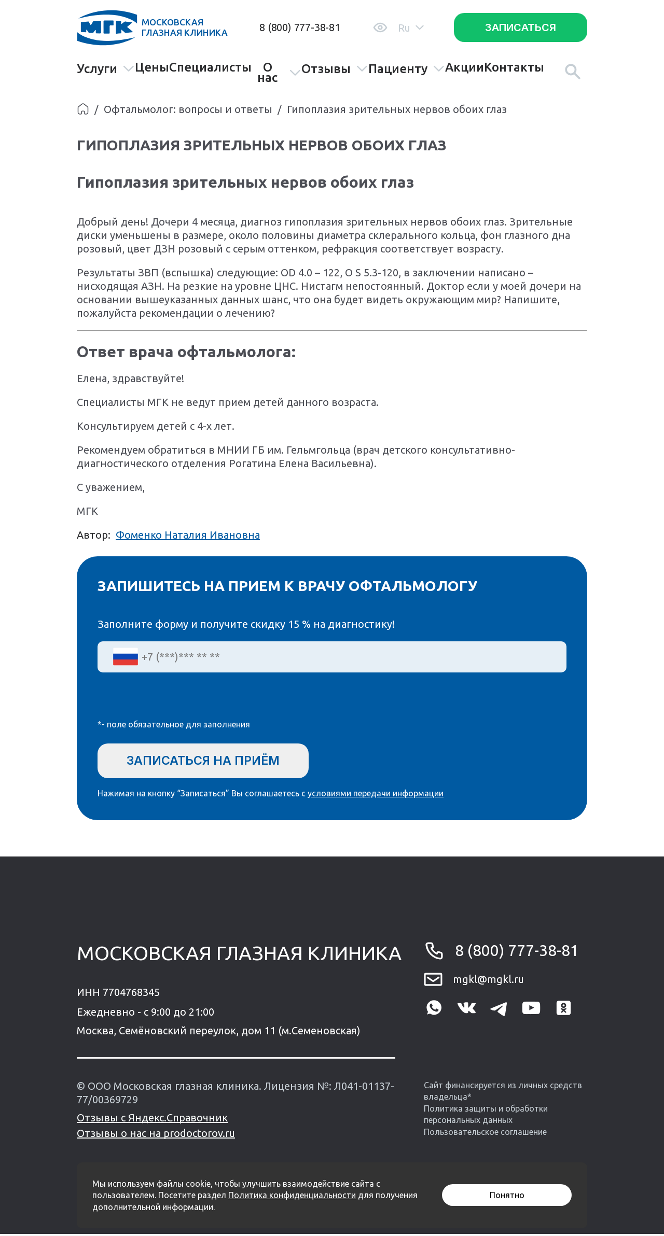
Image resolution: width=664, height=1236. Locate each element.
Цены (152, 67)
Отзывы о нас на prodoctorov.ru (156, 1135)
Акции (464, 67)
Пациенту (406, 68)
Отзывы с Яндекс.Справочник (152, 1120)
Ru (411, 28)
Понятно (507, 1195)
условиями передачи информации (376, 795)
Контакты (514, 67)
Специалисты (210, 67)
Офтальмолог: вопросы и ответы (188, 109)
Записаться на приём (208, 760)
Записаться (520, 27)
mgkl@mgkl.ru (488, 981)
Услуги (106, 68)
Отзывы (334, 68)
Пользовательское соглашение (485, 1133)
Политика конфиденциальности (292, 1195)
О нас (279, 72)
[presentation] (176, 702)
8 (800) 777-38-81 (299, 27)
